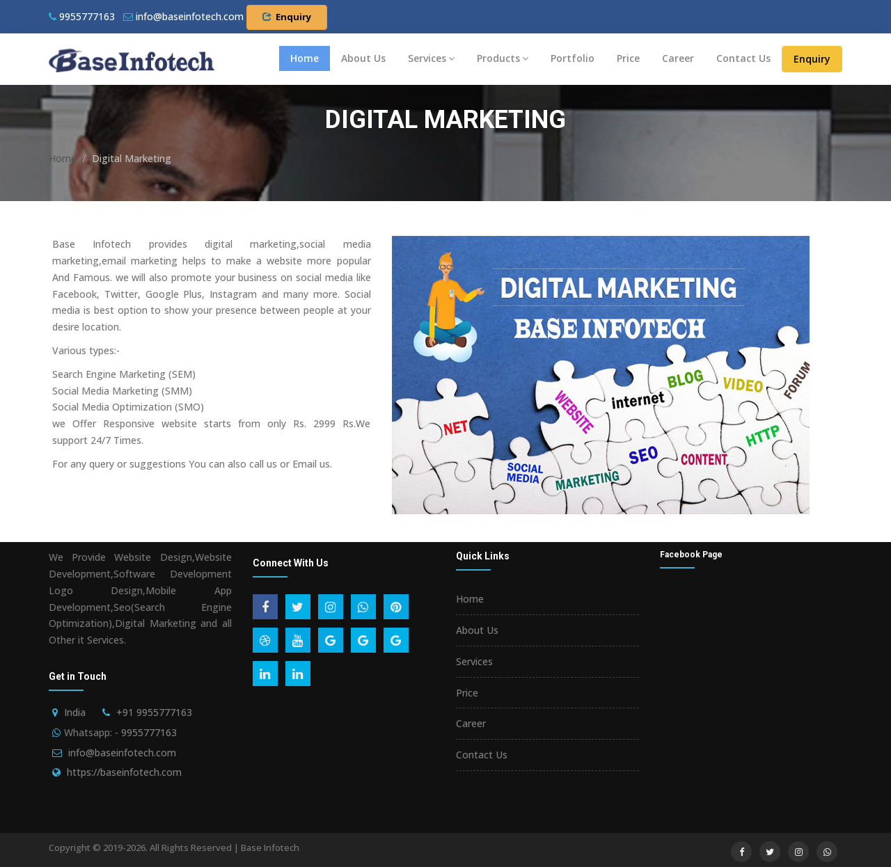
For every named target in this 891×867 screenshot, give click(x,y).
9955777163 (82, 16)
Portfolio (572, 58)
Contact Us (743, 58)
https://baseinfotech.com (124, 772)
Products (502, 58)
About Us (363, 58)
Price (628, 58)
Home (304, 58)
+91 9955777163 (154, 712)
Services (431, 58)
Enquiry (286, 16)
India (75, 712)
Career (678, 58)
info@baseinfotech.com (122, 752)
